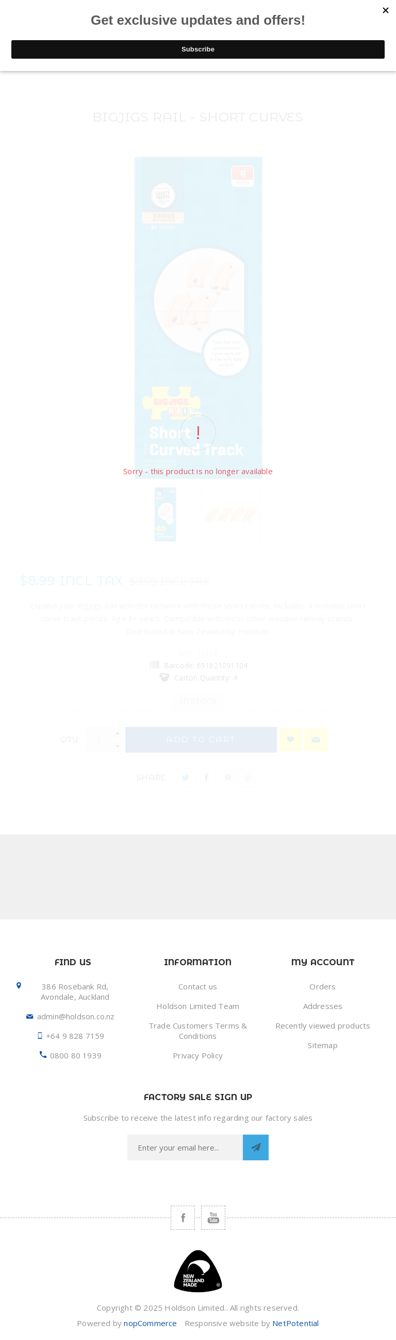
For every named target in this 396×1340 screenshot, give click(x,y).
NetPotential (295, 1323)
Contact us (197, 986)
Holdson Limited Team (197, 1006)
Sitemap (322, 1045)
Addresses (323, 1006)
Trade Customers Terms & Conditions (198, 1030)
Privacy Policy (198, 1055)
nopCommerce (150, 1323)
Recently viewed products (323, 1025)
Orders (322, 986)
